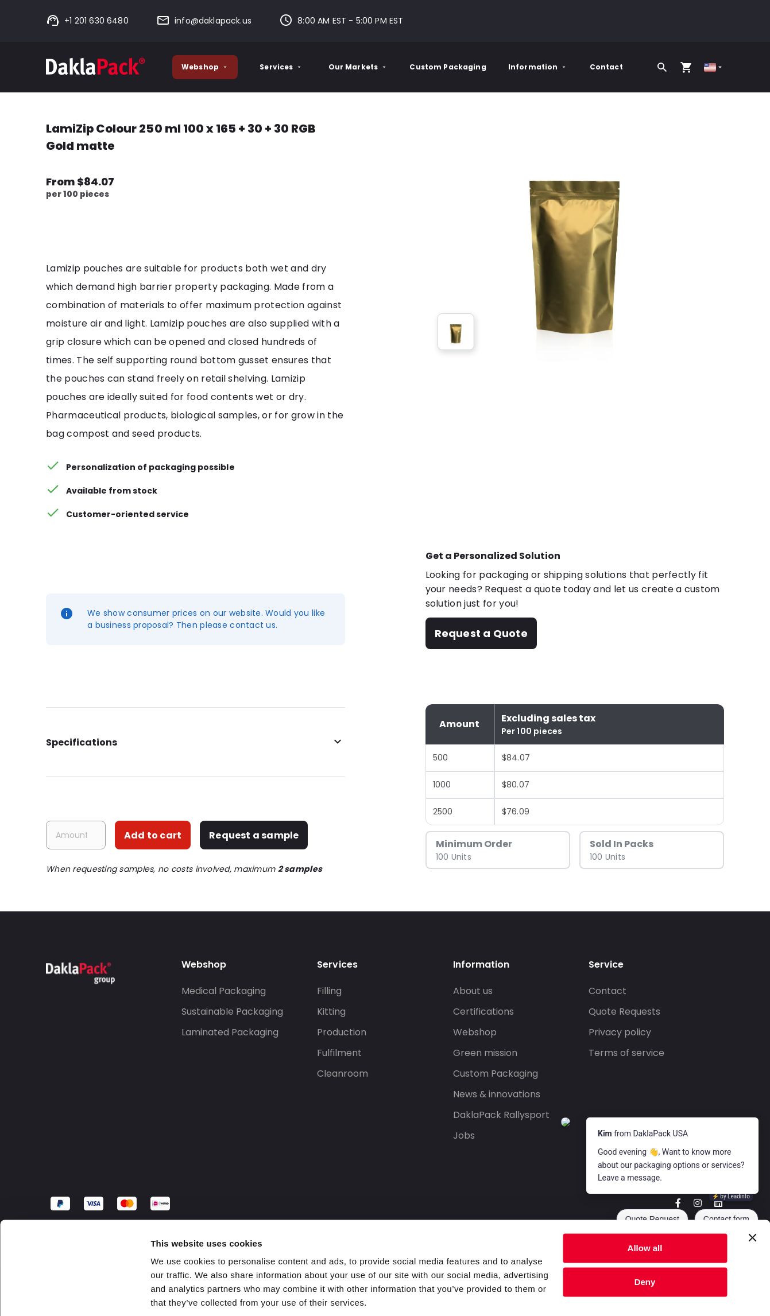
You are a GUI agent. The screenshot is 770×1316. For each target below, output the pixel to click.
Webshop (205, 67)
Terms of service (626, 1052)
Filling (329, 990)
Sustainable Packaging (232, 1011)
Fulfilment (339, 1052)
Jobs (464, 1135)
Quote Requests (624, 1011)
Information (538, 67)
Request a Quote (481, 633)
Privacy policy (620, 1032)
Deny (645, 1240)
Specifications (195, 742)
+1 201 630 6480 (87, 21)
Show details (177, 1293)
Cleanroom (342, 1073)
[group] (456, 331)
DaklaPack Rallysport (501, 1114)
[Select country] (714, 67)
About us (473, 990)
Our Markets (358, 67)
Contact (606, 67)
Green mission (485, 1052)
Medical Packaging (223, 990)
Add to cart (152, 835)
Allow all (645, 1207)
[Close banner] (752, 1197)
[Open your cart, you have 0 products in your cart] (686, 67)
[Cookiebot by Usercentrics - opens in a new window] (74, 1293)
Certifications (483, 1011)
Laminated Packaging (229, 1032)
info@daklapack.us (203, 21)
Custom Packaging (447, 67)
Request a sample (254, 835)
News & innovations (496, 1094)
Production (341, 1032)
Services (281, 67)
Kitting (331, 1011)
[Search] (662, 67)
